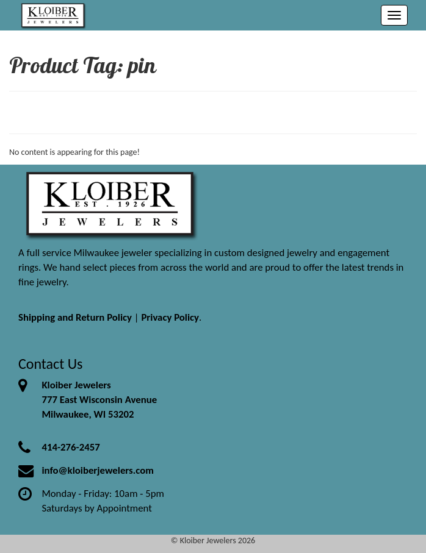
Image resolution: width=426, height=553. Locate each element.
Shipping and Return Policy (75, 317)
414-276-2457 (70, 447)
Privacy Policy (170, 317)
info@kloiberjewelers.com (98, 470)
